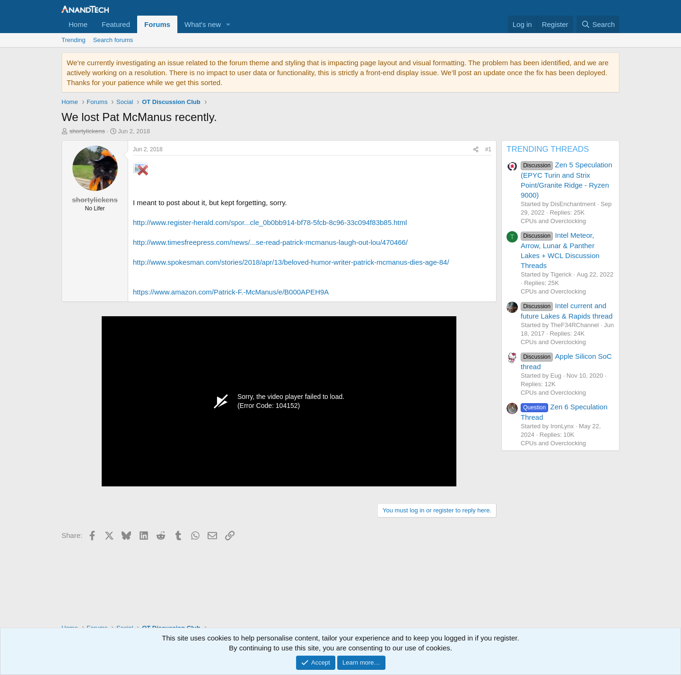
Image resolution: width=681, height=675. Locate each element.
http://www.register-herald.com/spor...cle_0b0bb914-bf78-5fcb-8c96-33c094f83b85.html (270, 222)
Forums (157, 24)
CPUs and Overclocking (553, 221)
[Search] (598, 24)
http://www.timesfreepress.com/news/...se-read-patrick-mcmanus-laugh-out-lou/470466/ (270, 242)
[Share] (476, 149)
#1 (488, 149)
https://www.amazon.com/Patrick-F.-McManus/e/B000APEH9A (231, 292)
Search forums (113, 39)
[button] (228, 24)
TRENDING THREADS (547, 149)
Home (78, 24)
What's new (202, 24)
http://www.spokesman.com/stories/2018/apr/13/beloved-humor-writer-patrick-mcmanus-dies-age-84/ (291, 262)
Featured (116, 24)
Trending (73, 39)
